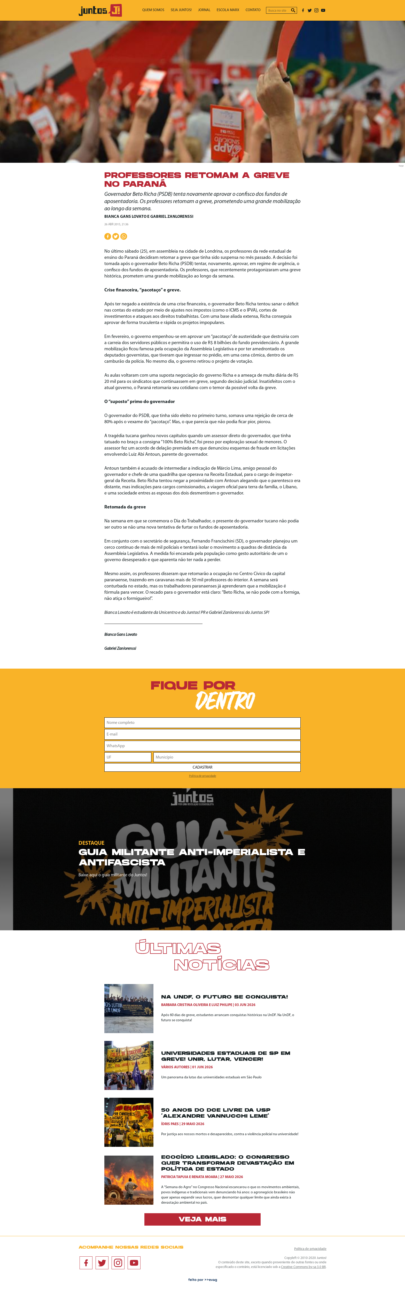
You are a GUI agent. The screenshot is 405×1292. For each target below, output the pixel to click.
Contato (254, 10)
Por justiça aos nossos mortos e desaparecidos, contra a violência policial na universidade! (229, 1134)
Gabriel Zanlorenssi (171, 217)
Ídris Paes (170, 1124)
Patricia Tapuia (174, 1177)
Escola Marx (232, 10)
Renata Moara (204, 1177)
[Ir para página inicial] (100, 15)
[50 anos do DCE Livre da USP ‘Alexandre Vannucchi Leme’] (132, 1122)
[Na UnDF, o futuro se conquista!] (132, 1008)
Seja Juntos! (190, 10)
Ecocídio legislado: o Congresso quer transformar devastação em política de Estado (227, 1163)
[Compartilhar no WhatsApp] (123, 236)
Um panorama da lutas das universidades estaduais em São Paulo (211, 1077)
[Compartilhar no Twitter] (115, 236)
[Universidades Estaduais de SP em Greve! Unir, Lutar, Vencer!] (132, 1065)
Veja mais (202, 1220)
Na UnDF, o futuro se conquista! (224, 997)
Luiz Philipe (222, 1005)
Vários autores (175, 1067)
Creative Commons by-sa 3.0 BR (303, 1267)
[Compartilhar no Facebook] (107, 236)
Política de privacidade (202, 776)
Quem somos (165, 10)
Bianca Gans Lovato (125, 217)
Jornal (210, 10)
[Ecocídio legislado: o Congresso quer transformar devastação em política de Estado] (132, 1180)
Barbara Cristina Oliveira (184, 1005)
